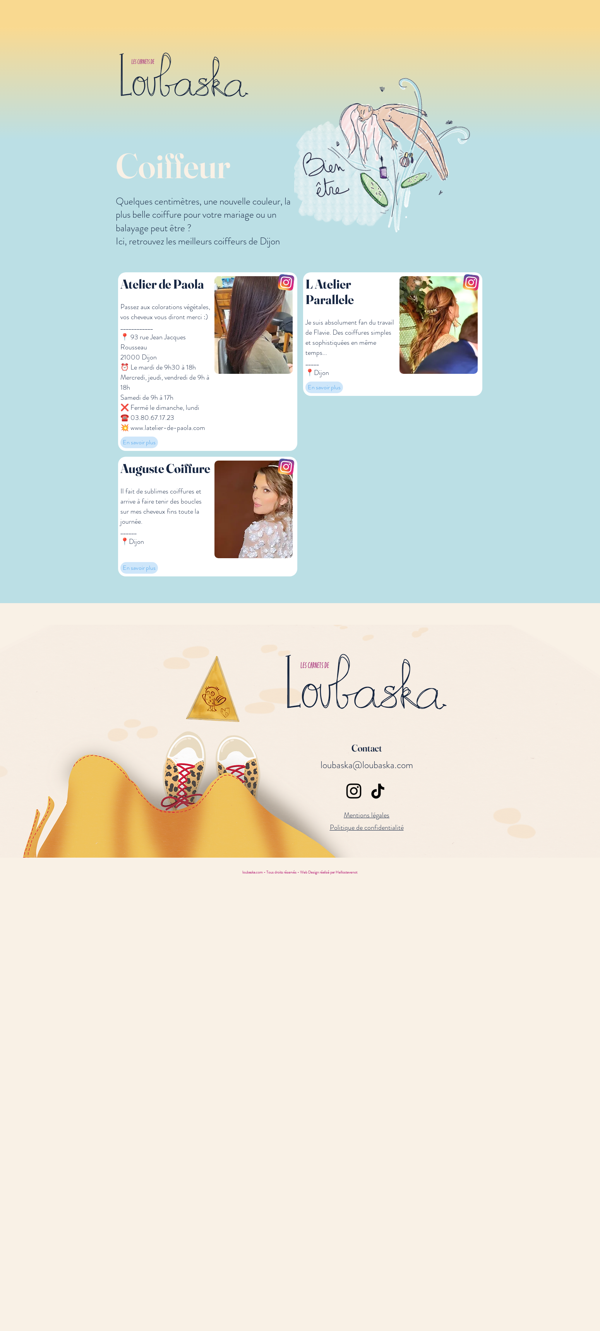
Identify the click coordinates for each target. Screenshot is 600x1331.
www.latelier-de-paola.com (167, 428)
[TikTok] (378, 791)
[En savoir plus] (139, 442)
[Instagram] (354, 791)
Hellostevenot (346, 872)
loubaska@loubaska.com (367, 765)
